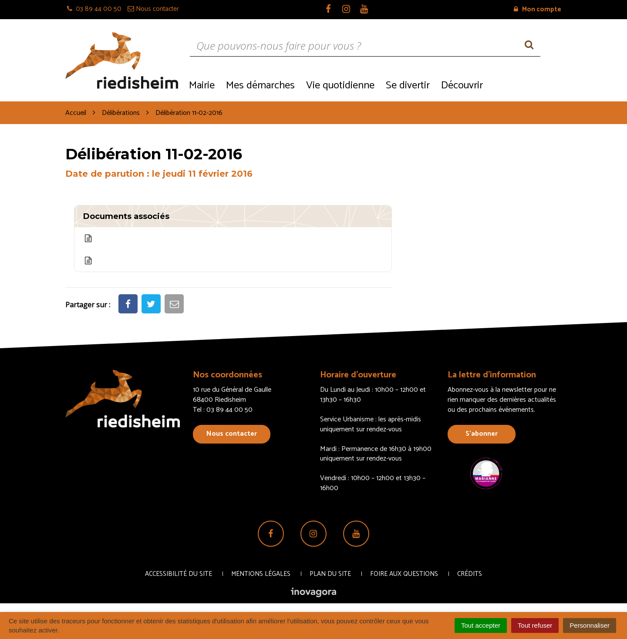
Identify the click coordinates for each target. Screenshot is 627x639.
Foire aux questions (404, 573)
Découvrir (462, 85)
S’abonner (481, 434)
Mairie (202, 85)
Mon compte (537, 9)
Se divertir (408, 85)
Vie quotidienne (340, 85)
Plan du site (330, 573)
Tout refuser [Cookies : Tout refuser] (535, 625)
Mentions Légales (260, 573)
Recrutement (525, 84)
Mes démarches (260, 85)
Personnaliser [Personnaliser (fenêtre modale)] (590, 625)
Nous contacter (231, 434)
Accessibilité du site (178, 573)
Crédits (469, 573)
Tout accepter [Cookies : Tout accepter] (480, 625)
